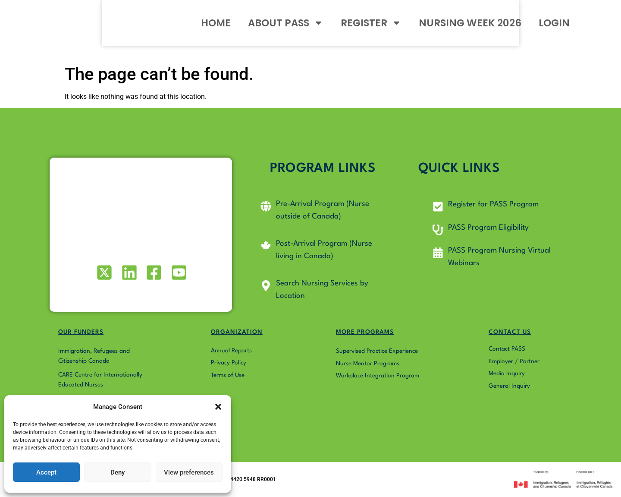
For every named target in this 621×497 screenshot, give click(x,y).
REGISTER (402, 30)
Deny (117, 472)
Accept (46, 472)
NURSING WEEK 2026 (501, 30)
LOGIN (585, 30)
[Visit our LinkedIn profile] (128, 272)
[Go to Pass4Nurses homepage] (65, 30)
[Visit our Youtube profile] (177, 272)
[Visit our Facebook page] (153, 272)
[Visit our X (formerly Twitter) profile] (103, 272)
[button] (218, 402)
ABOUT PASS (316, 30)
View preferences (189, 472)
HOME (247, 30)
